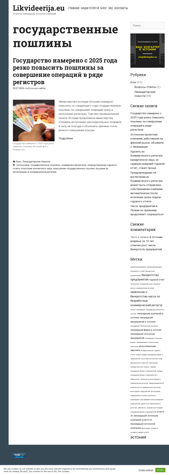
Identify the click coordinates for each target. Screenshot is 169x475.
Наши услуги (90, 8)
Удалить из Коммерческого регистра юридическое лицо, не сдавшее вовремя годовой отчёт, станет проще (147, 160)
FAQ (110, 8)
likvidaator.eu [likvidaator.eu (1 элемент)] (135, 271)
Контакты (121, 8)
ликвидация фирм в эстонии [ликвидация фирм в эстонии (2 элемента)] (145, 330)
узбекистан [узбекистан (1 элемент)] (142, 408)
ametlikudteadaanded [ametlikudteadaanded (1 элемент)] (154, 267)
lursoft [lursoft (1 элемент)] (142, 271)
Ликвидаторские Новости (36, 161)
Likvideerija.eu (39, 8)
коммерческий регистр (73, 165)
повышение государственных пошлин (73, 168)
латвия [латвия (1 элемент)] (133, 310)
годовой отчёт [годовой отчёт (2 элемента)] (156, 279)
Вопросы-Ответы (145, 87)
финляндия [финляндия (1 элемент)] (146, 428)
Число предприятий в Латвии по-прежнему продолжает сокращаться (146, 210)
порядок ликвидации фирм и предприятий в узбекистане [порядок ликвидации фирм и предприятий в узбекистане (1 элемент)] (146, 375)
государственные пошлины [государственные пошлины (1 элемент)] (150, 284)
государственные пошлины (45, 165)
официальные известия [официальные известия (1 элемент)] (139, 363)
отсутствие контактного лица (36, 168)
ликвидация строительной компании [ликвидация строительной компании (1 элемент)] (144, 326)
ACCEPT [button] (160, 470)
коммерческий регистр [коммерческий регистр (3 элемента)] (146, 305)
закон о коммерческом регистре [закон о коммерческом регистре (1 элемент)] (142, 288)
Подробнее (66, 138)
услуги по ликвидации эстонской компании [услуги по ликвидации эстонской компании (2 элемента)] (142, 423)
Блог (104, 8)
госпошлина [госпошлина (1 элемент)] (134, 284)
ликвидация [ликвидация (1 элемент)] (140, 310)
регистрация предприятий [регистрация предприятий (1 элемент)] (140, 391)
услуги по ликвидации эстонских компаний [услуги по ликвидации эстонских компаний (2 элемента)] (147, 415)
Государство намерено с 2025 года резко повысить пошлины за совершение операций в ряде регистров (65, 71)
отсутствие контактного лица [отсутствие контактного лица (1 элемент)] (151, 359)
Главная (73, 8)
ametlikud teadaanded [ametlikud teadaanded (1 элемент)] (138, 267)
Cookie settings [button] (146, 470)
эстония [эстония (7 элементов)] (138, 437)
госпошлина (22, 165)
